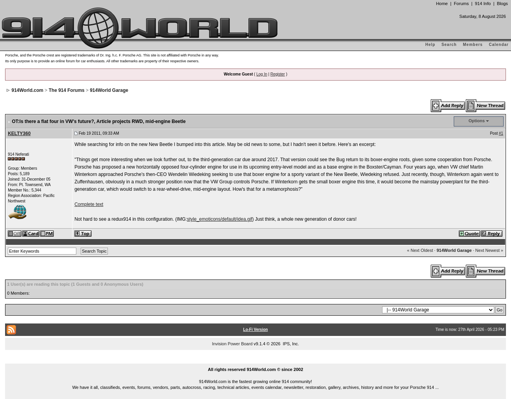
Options (477, 120)
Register (277, 74)
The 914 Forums (67, 90)
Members (473, 44)
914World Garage (109, 90)
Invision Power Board (232, 343)
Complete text (88, 204)
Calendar (499, 44)
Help (430, 44)
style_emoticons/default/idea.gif (219, 219)
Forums (461, 3)
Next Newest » (489, 250)
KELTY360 (19, 133)
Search (448, 44)
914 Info (483, 3)
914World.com (27, 90)
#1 (501, 133)
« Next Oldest (420, 250)
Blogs (502, 3)
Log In (261, 74)
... (255, 360)
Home (442, 3)
